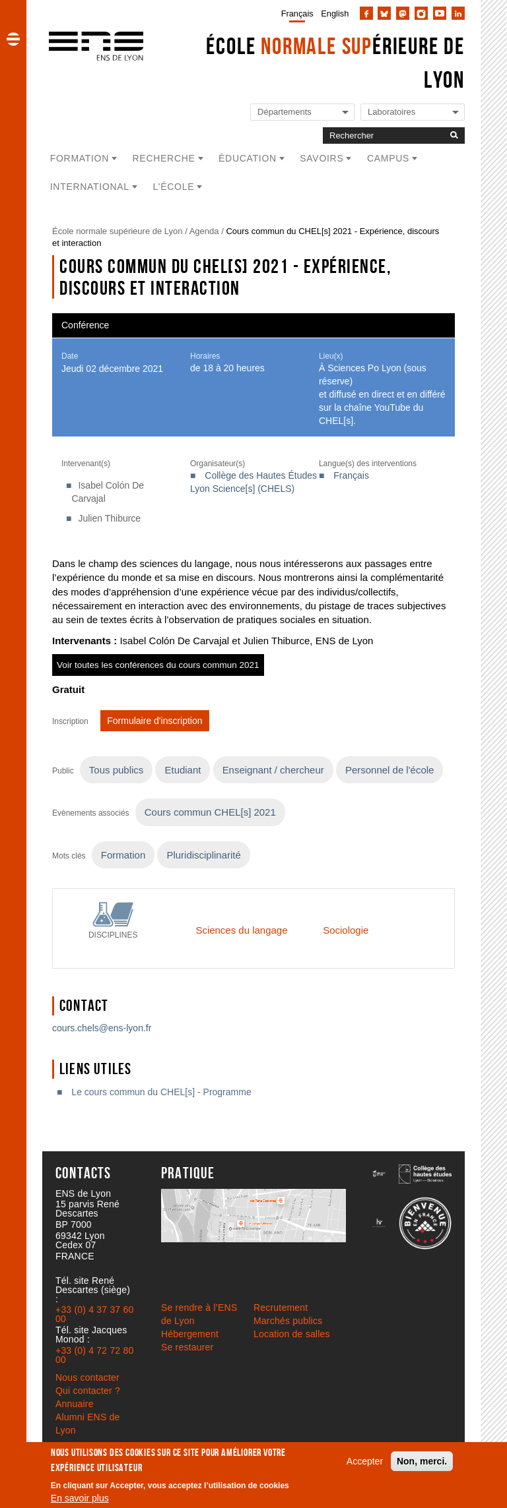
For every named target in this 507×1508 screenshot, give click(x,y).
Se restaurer (187, 1347)
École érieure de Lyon (335, 62)
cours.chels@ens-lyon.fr (101, 1028)
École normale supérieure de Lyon (117, 231)
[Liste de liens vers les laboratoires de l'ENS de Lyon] (412, 112)
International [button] (89, 186)
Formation (123, 854)
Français (297, 13)
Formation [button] (79, 158)
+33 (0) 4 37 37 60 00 (94, 1314)
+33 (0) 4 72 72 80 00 (94, 1355)
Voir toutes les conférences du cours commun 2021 (158, 665)
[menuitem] (295, 13)
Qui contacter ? (87, 1390)
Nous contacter (87, 1377)
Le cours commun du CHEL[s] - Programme (161, 1092)
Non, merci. (422, 1461)
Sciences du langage (241, 930)
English (335, 13)
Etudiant (182, 769)
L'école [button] (173, 186)
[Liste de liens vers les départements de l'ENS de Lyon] (302, 112)
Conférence (85, 325)
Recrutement (281, 1307)
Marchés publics (288, 1320)
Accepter (365, 1461)
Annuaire (74, 1404)
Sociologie (345, 930)
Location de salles (292, 1334)
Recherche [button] (164, 158)
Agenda (204, 231)
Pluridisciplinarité (203, 854)
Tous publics (116, 769)
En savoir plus (80, 1498)
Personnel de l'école (389, 769)
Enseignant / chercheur (273, 769)
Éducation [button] (248, 158)
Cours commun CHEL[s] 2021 (210, 812)
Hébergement (190, 1334)
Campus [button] (388, 158)
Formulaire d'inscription (154, 720)
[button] (13, 39)
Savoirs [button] (321, 158)
